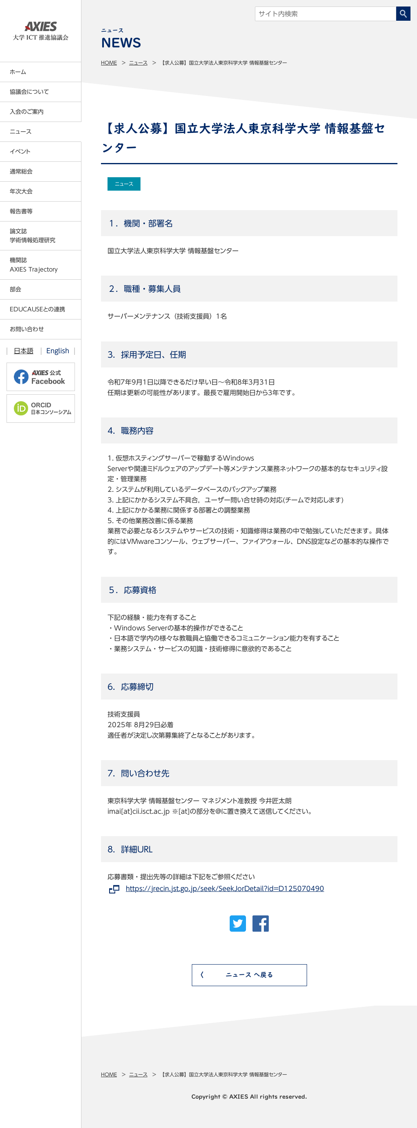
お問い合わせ (27, 329)
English (57, 351)
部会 (15, 289)
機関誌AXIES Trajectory (34, 264)
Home (109, 62)
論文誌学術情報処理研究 (32, 235)
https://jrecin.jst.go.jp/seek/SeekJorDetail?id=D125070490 (225, 888)
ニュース (138, 62)
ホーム (18, 72)
